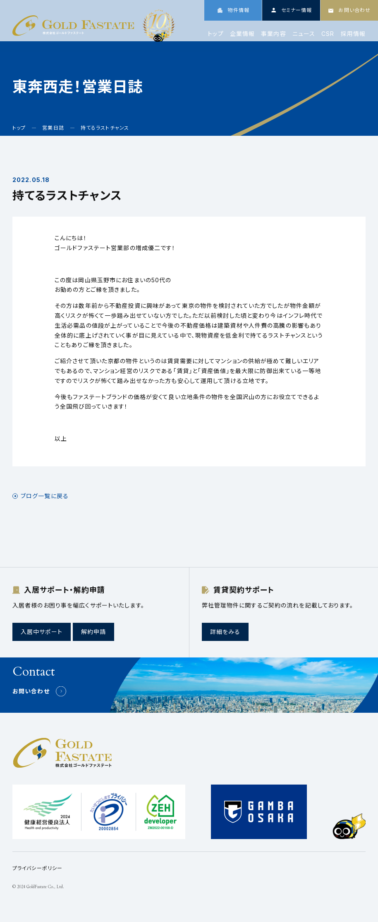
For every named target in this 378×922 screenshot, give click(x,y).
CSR (327, 34)
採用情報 (353, 34)
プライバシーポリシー (37, 868)
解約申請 (93, 631)
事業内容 (273, 34)
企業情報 (242, 34)
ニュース (303, 34)
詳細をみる (225, 631)
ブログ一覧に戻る (45, 496)
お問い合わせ (31, 691)
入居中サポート (41, 631)
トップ (215, 34)
